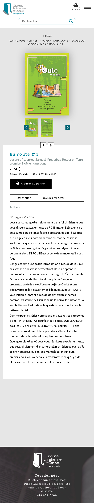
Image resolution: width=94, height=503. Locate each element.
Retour (47, 36)
